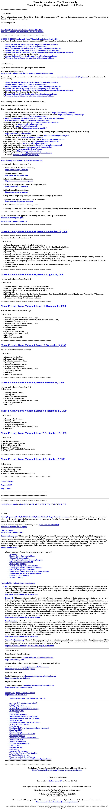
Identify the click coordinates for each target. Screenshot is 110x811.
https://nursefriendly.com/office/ (35, 128)
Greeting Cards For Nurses (15, 120)
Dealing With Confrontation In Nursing (23, 709)
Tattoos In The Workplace (19, 751)
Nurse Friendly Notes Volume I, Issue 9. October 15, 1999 (32, 382)
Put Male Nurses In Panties (19, 743)
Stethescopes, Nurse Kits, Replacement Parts (25, 573)
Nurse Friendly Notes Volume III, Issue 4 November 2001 (22, 160)
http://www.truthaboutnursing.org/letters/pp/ (21, 636)
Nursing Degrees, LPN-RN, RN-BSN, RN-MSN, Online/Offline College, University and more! (35, 517)
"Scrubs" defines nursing (14, 640)
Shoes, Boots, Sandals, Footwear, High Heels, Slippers (29, 571)
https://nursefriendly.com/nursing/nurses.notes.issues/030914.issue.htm (27, 73)
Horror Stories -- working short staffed (23, 716)
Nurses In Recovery (16, 740)
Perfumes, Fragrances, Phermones (22, 569)
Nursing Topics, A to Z (9, 504)
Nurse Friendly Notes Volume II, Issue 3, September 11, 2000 (34, 231)
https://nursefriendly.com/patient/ (46, 141)
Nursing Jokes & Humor (14, 46)
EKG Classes (14, 713)
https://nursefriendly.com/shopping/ (14, 527)
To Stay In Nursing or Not (18, 755)
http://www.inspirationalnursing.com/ (19, 181)
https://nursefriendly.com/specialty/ (18, 133)
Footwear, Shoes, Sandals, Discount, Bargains (26, 560)
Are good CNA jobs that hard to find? (23, 703)
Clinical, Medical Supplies (19, 558)
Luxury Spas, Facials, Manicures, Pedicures (25, 567)
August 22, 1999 (7, 481)
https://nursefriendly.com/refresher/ (39, 147)
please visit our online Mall (49, 525)
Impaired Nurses (15, 720)
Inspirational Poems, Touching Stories (19, 48)
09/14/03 (11, 39)
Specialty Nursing (15, 747)
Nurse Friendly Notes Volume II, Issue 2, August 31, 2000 (32, 274)
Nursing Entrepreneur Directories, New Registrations (24, 52)
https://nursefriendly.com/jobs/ (27, 126)
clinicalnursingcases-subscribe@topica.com (40, 676)
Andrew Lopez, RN (55, 781)
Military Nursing (15, 732)
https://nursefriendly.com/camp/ (53, 139)
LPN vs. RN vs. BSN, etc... (19, 724)
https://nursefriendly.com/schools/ (30, 137)
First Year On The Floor (18, 714)
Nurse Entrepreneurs (17, 736)
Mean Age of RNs (15, 730)
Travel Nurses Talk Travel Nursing (22, 757)
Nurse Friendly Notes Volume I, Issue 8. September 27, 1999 (34, 410)
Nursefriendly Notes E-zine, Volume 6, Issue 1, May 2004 (21, 30)
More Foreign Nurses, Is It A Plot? (22, 734)
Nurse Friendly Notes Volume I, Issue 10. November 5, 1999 (33, 345)
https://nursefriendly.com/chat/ (47, 50)
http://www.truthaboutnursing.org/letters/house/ (23, 617)
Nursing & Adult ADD (17, 741)
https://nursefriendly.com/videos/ (29, 151)
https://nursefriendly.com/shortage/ (71, 114)
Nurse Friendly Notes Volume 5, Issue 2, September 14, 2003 (36, 39)
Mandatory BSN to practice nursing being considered (29, 728)
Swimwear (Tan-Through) (19, 575)
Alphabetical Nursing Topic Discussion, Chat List (27, 698)
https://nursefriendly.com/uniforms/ (44, 56)
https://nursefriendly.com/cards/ (38, 120)
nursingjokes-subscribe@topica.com (35, 667)
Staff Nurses (13, 749)
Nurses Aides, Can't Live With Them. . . (24, 738)
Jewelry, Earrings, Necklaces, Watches (23, 566)
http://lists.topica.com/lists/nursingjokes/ (20, 669)
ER (6, 587)
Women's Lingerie (16, 577)
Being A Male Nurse (16, 705)
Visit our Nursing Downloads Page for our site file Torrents (57, 802)
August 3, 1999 (6, 485)
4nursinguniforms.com (9, 536)
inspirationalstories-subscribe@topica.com (38, 685)
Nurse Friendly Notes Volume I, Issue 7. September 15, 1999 (34, 433)
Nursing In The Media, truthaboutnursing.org (18, 583)
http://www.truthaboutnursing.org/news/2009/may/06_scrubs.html (29, 646)
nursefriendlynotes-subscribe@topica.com (72, 77)
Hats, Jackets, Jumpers (17, 564)
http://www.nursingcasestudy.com (17, 678)
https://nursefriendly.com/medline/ (35, 143)
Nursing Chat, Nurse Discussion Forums (20, 693)
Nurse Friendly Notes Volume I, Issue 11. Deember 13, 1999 (33, 306)
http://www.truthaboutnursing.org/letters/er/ (21, 594)
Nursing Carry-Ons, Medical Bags (22, 556)
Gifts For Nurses (7, 530)
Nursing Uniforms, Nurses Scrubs (17, 56)
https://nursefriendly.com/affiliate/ (41, 58)
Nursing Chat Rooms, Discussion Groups (20, 50)
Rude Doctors (14, 745)
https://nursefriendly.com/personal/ (49, 145)
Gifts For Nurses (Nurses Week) (21, 562)
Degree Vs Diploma (16, 711)
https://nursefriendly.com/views (46, 44)
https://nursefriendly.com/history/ (30, 124)
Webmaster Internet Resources (16, 58)
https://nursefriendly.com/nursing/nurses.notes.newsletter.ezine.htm (57, 770)
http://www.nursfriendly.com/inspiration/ (49, 118)
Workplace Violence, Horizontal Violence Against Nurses (30, 759)
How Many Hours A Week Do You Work (24, 718)
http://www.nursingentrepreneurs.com (59, 52)
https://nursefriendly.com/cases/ (16, 186)
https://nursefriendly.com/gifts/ (12, 218)
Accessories (13, 554)
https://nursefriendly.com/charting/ (39, 153)
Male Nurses (14, 726)
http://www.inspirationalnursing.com (47, 48)
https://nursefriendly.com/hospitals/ (26, 155)
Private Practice (11, 621)
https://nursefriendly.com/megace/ (56, 135)
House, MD (9, 598)
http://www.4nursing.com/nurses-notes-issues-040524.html (22, 32)
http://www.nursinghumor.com (35, 46)
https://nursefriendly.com (14, 659)
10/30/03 (4, 39)
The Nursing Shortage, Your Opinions (23, 753)
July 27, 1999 (5, 488)
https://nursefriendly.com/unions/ (30, 149)
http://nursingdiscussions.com (16, 695)
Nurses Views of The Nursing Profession (19, 44)
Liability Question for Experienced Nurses (24, 722)
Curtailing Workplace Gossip (20, 707)
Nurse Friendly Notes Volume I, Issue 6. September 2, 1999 (33, 459)
